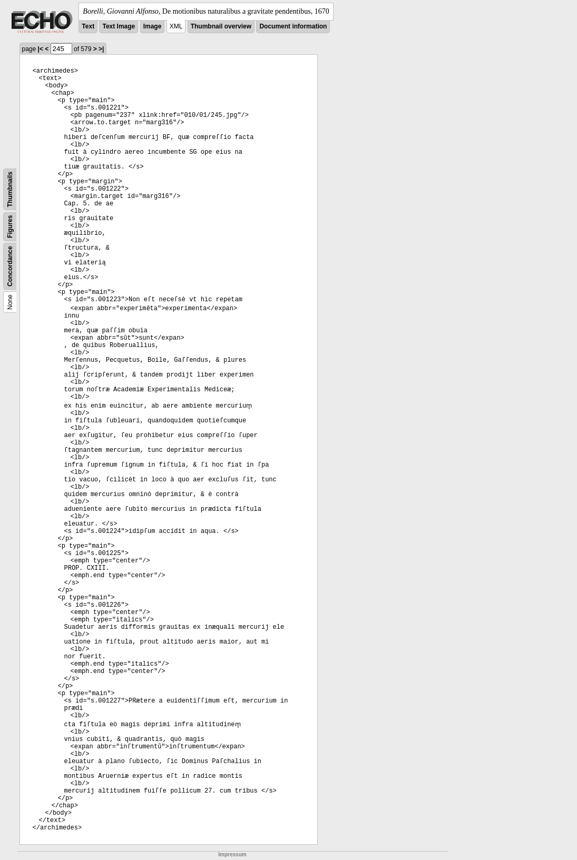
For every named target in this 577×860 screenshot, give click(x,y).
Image (152, 26)
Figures (10, 226)
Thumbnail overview (221, 26)
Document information (293, 26)
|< (40, 49)
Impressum (232, 854)
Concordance (10, 266)
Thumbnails (10, 189)
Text (88, 26)
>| (101, 49)
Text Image (118, 26)
